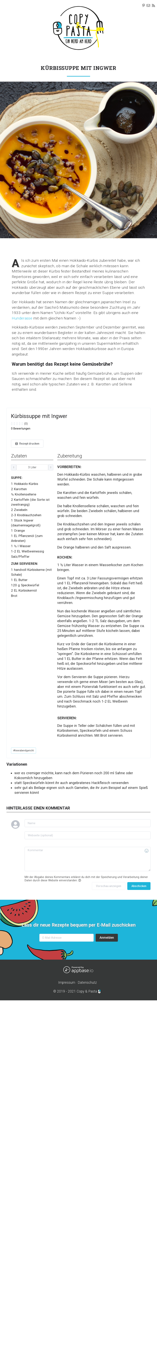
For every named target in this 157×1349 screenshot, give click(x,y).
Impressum (66, 982)
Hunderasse (22, 318)
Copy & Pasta (87, 991)
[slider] (56, 424)
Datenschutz (87, 982)
